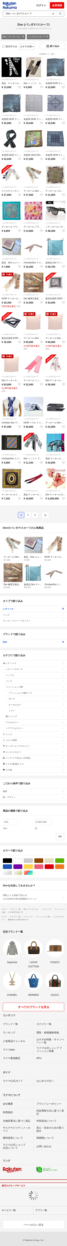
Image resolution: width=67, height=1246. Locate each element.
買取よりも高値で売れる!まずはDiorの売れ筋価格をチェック (33, 897)
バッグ (35, 681)
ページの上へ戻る (34, 1224)
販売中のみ (9, 46)
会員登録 (57, 5)
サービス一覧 (9, 1210)
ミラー (36, 710)
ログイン (41, 5)
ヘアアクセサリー (35, 728)
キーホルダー (36, 705)
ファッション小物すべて (36, 693)
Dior (33, 642)
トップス (35, 675)
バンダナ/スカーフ (38, 37)
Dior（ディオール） (13, 37)
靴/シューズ (35, 716)
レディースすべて (35, 669)
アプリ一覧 (41, 1210)
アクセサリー (35, 722)
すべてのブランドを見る (33, 1007)
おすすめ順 (27, 46)
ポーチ (36, 699)
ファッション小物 (35, 687)
